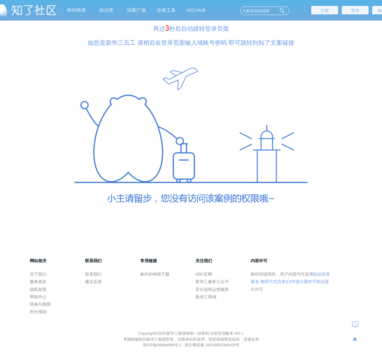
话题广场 (136, 10)
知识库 (106, 10)
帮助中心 (38, 296)
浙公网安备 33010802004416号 (212, 345)
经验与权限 (40, 304)
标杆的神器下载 (155, 274)
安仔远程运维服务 (212, 289)
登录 (355, 10)
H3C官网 (203, 274)
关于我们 (38, 274)
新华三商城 (205, 296)
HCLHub (196, 10)
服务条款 (38, 281)
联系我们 (93, 274)
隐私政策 (38, 289)
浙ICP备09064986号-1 (163, 345)
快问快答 (76, 10)
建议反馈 (93, 281)
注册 (325, 10)
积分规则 (38, 311)
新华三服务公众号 (212, 281)
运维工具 (166, 10)
